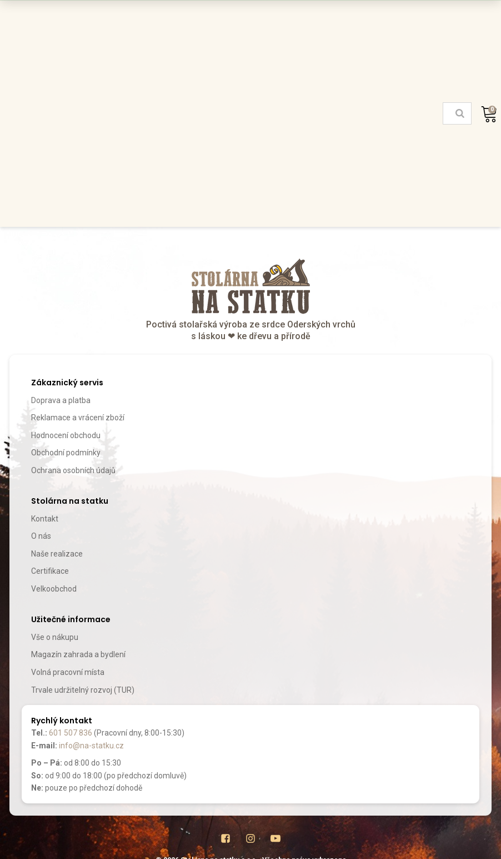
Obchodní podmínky (66, 452)
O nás (41, 536)
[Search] (460, 113)
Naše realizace (57, 553)
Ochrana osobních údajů (73, 470)
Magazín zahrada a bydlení (78, 654)
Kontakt (44, 518)
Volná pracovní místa (67, 672)
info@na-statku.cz (91, 745)
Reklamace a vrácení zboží (77, 417)
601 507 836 (70, 732)
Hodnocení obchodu (66, 435)
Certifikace (50, 571)
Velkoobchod (54, 588)
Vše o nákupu (54, 637)
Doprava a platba (61, 400)
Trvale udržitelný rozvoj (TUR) (82, 690)
